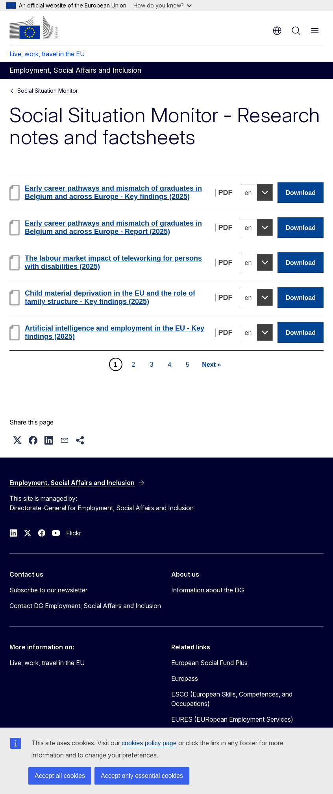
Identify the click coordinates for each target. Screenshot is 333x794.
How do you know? (162, 5)
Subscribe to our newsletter (48, 590)
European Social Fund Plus (209, 663)
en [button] (277, 30)
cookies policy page (149, 743)
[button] (17, 440)
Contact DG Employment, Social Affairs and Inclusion (85, 606)
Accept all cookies (60, 775)
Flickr (73, 533)
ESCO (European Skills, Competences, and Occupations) (231, 699)
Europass (184, 678)
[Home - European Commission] (33, 27)
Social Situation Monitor (47, 90)
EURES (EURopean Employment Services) (232, 719)
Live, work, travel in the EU (47, 54)
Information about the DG (207, 590)
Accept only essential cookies (142, 775)
